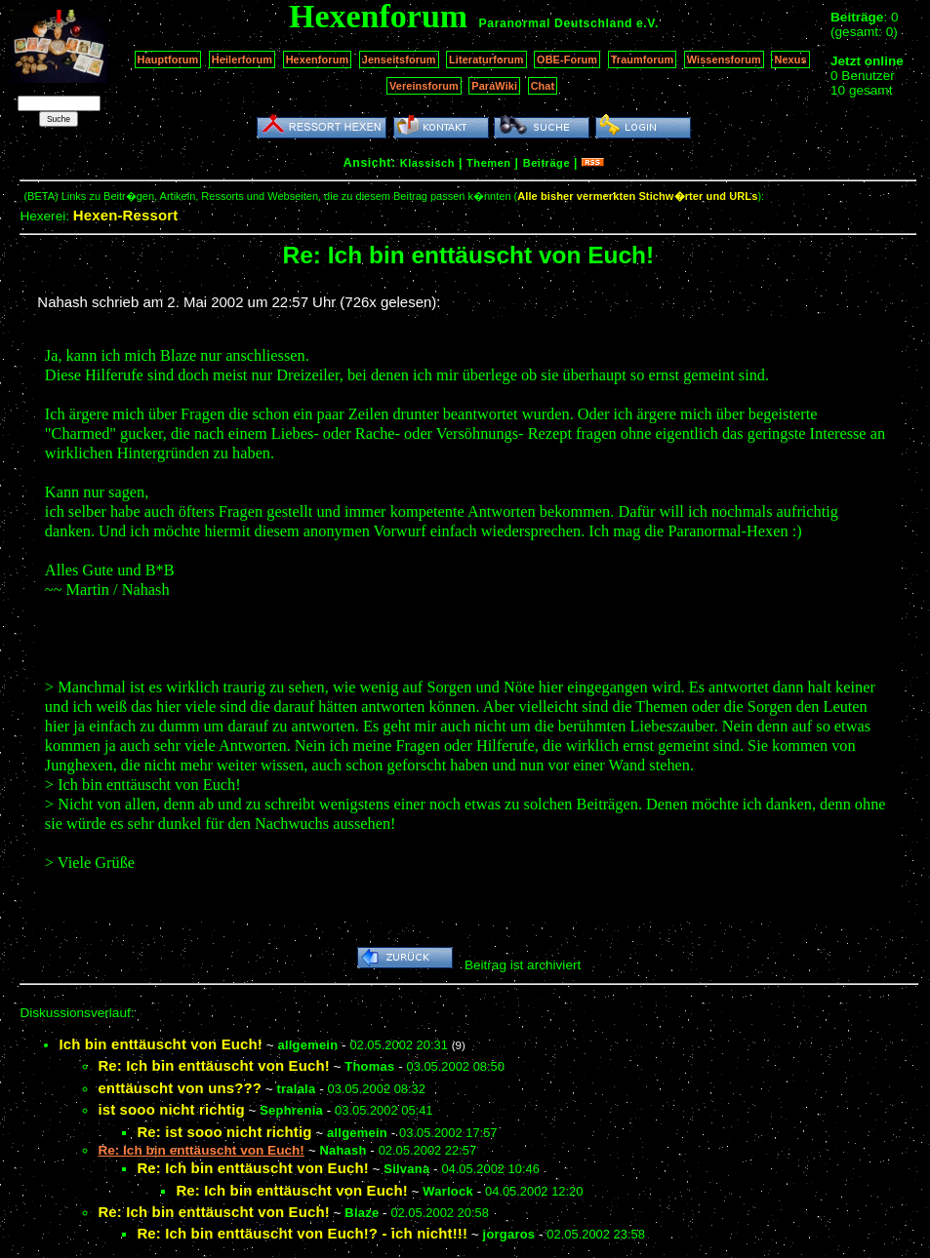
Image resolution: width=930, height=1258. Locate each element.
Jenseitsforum (399, 59)
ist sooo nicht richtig (171, 1109)
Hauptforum (168, 59)
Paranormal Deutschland (556, 23)
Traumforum (642, 59)
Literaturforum (486, 59)
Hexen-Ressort (126, 215)
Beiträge (546, 163)
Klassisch (427, 163)
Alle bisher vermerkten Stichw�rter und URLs (637, 196)
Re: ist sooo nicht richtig (224, 1131)
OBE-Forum (567, 59)
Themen (488, 163)
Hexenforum (317, 59)
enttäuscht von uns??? (180, 1088)
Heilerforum (242, 59)
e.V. (647, 23)
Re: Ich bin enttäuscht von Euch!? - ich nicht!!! (302, 1233)
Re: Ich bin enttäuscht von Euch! (213, 1065)
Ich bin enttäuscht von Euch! (161, 1044)
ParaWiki (494, 86)
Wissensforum (724, 59)
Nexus (790, 59)
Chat (543, 86)
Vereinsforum (424, 86)
